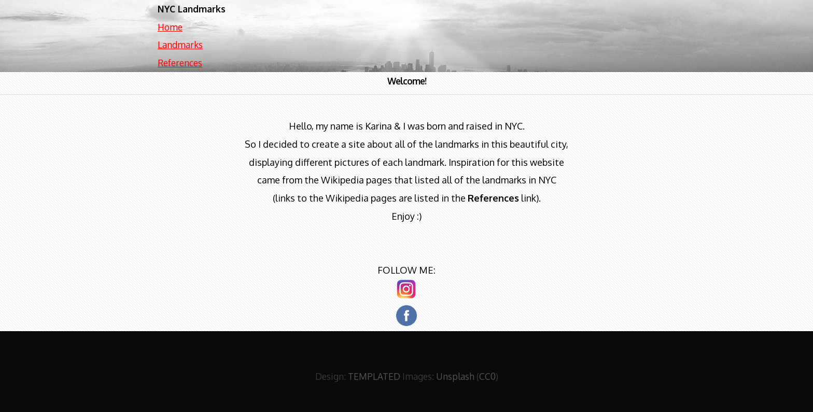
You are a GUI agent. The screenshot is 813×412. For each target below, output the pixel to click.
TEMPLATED (374, 376)
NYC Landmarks (192, 9)
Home (170, 27)
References (180, 62)
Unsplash (455, 376)
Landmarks (180, 44)
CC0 (487, 376)
